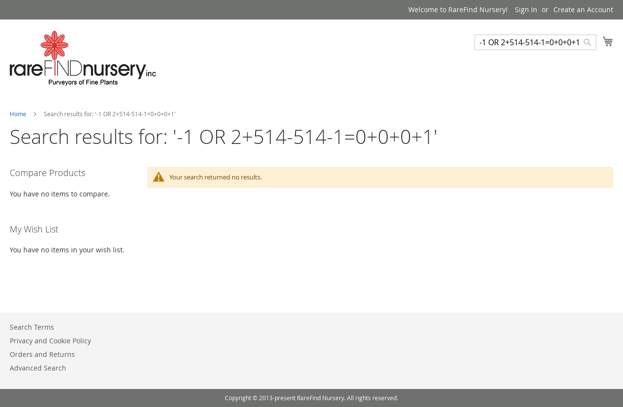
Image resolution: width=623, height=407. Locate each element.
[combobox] (535, 42)
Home (19, 114)
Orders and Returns (42, 354)
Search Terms (32, 327)
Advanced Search (38, 367)
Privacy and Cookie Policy (50, 340)
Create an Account (583, 9)
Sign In (526, 9)
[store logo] (83, 58)
